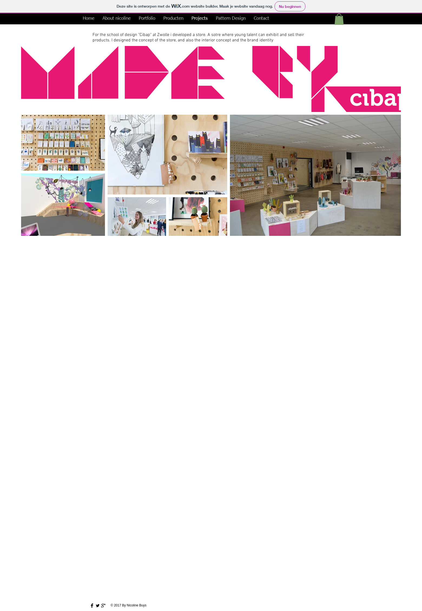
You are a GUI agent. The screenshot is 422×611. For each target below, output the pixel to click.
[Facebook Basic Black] (92, 605)
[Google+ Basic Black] (103, 605)
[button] (339, 19)
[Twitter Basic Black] (97, 605)
